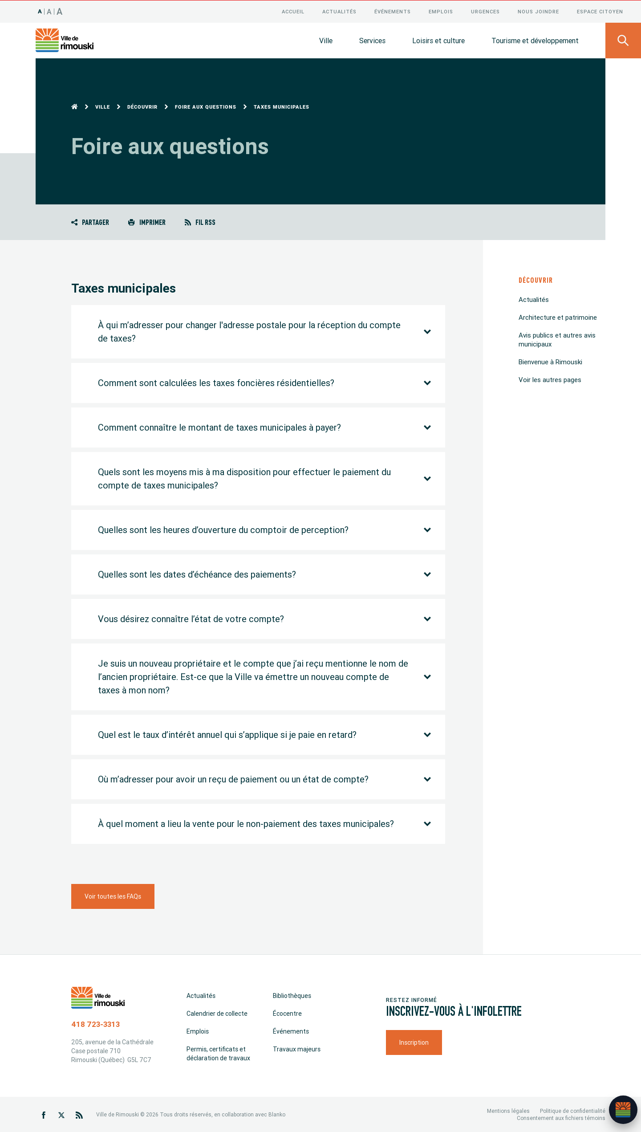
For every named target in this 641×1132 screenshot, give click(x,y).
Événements (392, 11)
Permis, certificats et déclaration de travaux (218, 1053)
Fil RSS (200, 221)
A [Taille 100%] (40, 11)
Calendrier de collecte (217, 1013)
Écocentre (287, 1013)
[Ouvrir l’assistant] (623, 1109)
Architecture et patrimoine (558, 317)
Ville (326, 40)
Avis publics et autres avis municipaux (557, 339)
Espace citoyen (600, 11)
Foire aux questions (205, 107)
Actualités (339, 11)
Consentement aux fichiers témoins (561, 1117)
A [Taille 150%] (60, 10)
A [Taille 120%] (49, 11)
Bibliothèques (292, 995)
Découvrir (142, 107)
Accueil (293, 11)
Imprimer (146, 221)
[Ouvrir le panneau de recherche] (623, 40)
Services (372, 40)
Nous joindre (538, 11)
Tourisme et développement (535, 40)
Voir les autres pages (550, 379)
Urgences (485, 11)
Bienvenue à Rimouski (550, 361)
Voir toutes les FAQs (113, 896)
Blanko (276, 1114)
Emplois (441, 11)
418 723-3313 (95, 1024)
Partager (90, 221)
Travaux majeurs (296, 1049)
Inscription (414, 1042)
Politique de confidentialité (572, 1110)
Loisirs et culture (438, 40)
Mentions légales (508, 1110)
